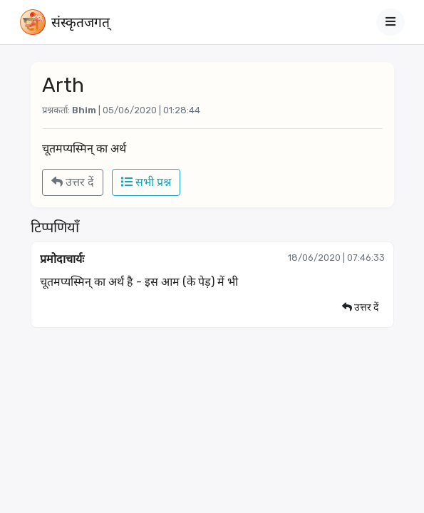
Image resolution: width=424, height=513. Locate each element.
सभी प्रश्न (146, 182)
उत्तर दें (72, 182)
